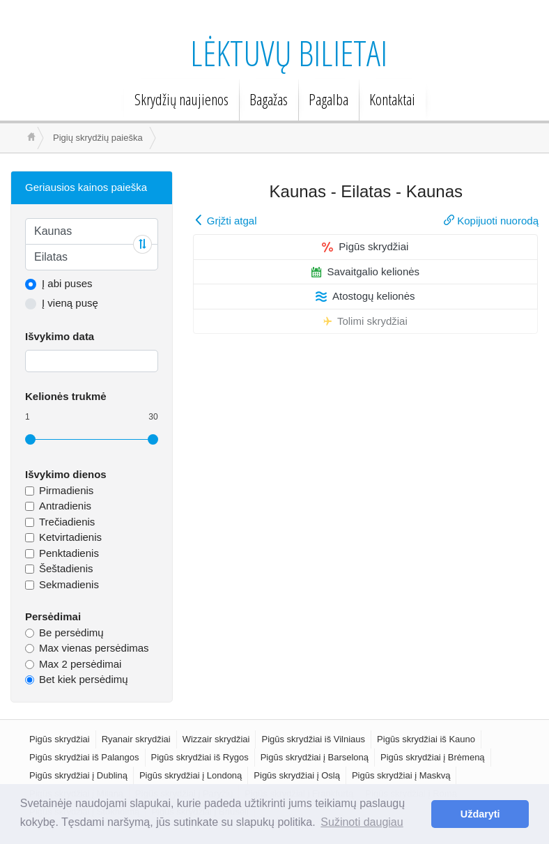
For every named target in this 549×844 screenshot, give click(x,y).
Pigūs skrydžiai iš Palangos (84, 757)
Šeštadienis (66, 568)
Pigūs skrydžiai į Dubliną (78, 775)
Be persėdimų (71, 632)
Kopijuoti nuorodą (491, 221)
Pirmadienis (66, 490)
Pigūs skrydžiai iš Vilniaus (313, 739)
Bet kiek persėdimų (83, 679)
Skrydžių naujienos (181, 99)
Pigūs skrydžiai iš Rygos (200, 757)
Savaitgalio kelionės (365, 271)
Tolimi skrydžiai (365, 321)
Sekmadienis (69, 584)
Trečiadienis (67, 522)
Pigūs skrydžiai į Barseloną (315, 757)
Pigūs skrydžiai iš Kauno (426, 739)
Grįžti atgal (225, 221)
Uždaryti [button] (480, 814)
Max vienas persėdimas (94, 648)
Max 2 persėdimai (80, 664)
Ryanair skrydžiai (136, 739)
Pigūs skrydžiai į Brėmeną (432, 757)
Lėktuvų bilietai (288, 53)
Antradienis (65, 506)
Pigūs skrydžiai (365, 246)
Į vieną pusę (70, 303)
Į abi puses (67, 283)
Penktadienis (69, 553)
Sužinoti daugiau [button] (361, 822)
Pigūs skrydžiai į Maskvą (401, 775)
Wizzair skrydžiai (216, 739)
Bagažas (268, 99)
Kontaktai (392, 99)
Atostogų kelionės (365, 296)
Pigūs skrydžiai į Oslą (297, 775)
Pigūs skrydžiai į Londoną (190, 775)
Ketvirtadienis (70, 537)
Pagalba (328, 99)
